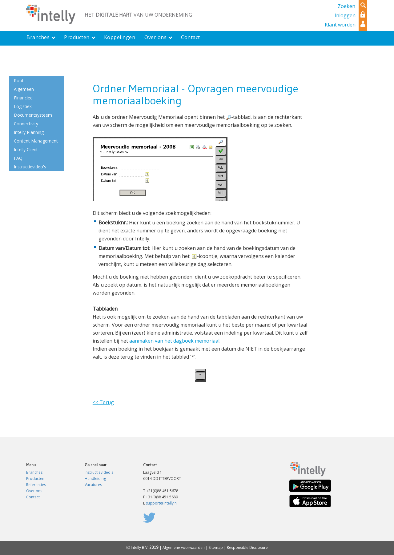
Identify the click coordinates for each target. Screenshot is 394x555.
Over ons (34, 490)
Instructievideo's (99, 472)
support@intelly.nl (162, 503)
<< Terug (103, 402)
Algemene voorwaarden (184, 547)
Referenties (36, 484)
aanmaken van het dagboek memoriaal (174, 340)
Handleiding (95, 478)
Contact (33, 497)
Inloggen (345, 15)
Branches (34, 472)
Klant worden (340, 24)
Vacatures (93, 484)
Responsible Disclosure (247, 547)
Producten (35, 478)
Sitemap (216, 547)
